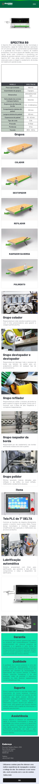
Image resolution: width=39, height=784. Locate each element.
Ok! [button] (19, 780)
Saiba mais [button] (7, 775)
